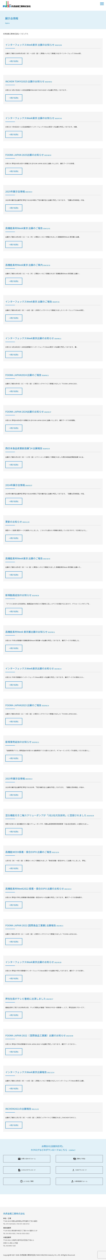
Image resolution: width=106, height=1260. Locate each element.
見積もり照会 (79, 1159)
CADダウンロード (79, 1170)
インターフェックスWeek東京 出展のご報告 (32, 301)
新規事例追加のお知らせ (22, 742)
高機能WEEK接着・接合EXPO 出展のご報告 (32, 852)
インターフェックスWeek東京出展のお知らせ (33, 338)
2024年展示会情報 (18, 485)
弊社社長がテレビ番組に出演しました (29, 998)
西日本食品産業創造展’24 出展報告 (27, 448)
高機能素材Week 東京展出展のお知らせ (30, 631)
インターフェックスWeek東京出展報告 (29, 1072)
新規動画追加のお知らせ (22, 595)
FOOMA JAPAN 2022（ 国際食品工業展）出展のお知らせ (39, 1035)
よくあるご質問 (26, 1181)
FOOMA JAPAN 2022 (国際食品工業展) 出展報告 (34, 925)
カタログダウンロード (27, 1170)
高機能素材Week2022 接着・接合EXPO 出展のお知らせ (38, 888)
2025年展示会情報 (18, 191)
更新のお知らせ (17, 521)
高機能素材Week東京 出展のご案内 (27, 265)
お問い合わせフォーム (27, 1159)
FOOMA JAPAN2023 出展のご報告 (27, 705)
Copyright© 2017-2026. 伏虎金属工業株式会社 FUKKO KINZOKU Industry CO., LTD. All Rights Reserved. (39, 1255)
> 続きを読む (14, 61)
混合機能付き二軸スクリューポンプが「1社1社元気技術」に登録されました (49, 815)
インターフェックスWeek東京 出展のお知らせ (33, 44)
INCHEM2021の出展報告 (22, 1108)
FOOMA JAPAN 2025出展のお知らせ (28, 154)
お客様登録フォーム (79, 1181)
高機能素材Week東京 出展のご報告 (27, 228)
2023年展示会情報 (18, 778)
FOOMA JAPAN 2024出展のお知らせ (28, 411)
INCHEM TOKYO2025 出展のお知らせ (28, 81)
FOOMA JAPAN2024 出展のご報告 (27, 375)
